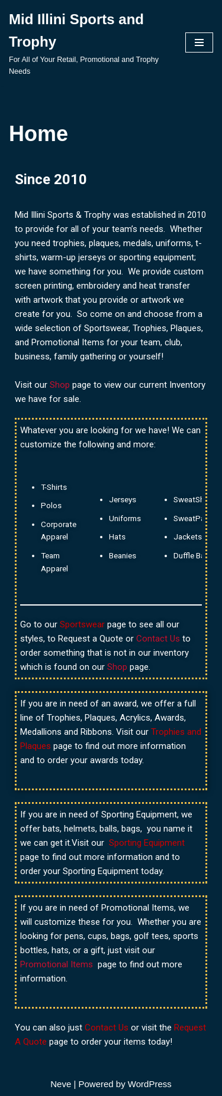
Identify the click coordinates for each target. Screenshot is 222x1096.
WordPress (150, 1084)
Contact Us (159, 638)
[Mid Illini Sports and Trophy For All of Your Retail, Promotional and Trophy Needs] (88, 42)
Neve (60, 1084)
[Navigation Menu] (199, 42)
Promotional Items (56, 964)
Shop (61, 384)
